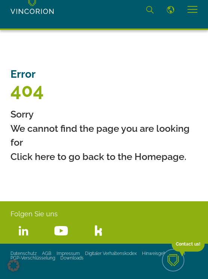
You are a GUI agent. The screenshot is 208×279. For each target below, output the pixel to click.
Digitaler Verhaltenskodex (111, 253)
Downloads (72, 258)
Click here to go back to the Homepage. (98, 156)
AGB (46, 253)
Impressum (68, 253)
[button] (13, 265)
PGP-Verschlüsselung (32, 258)
